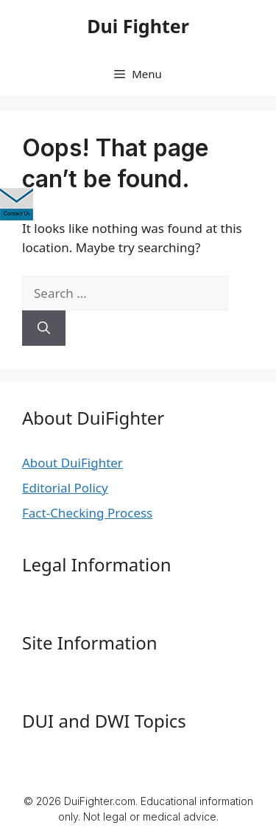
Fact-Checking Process (87, 512)
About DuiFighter (72, 462)
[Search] (44, 328)
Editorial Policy (65, 487)
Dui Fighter (138, 25)
